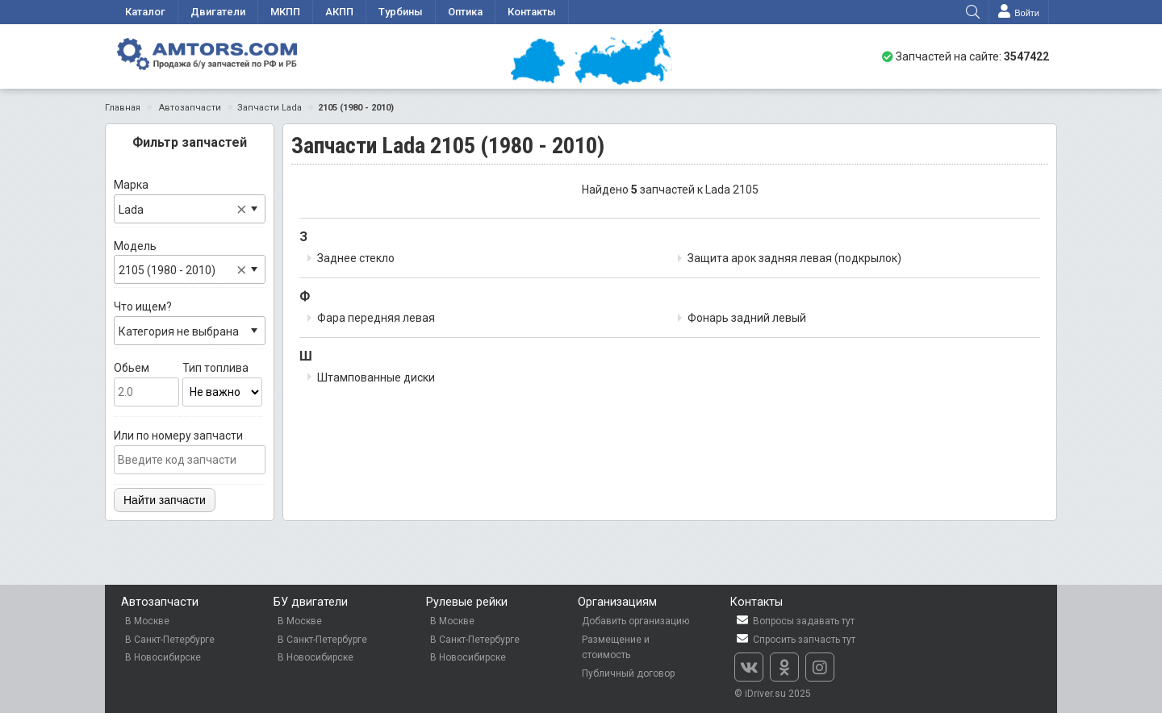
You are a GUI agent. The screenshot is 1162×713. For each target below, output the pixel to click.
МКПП (285, 12)
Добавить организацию (635, 621)
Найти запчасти (164, 500)
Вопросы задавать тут (794, 621)
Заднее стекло (356, 258)
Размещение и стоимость (616, 647)
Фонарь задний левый (747, 317)
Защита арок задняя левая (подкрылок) (794, 258)
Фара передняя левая (376, 317)
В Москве (147, 621)
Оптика (465, 12)
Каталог (145, 12)
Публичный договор (628, 673)
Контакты (532, 12)
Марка (189, 200)
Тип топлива (222, 384)
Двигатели (217, 12)
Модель (189, 262)
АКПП (339, 12)
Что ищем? (189, 322)
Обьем (146, 384)
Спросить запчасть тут (794, 639)
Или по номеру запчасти (189, 451)
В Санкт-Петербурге (170, 639)
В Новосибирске (163, 657)
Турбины (400, 12)
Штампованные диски (376, 377)
